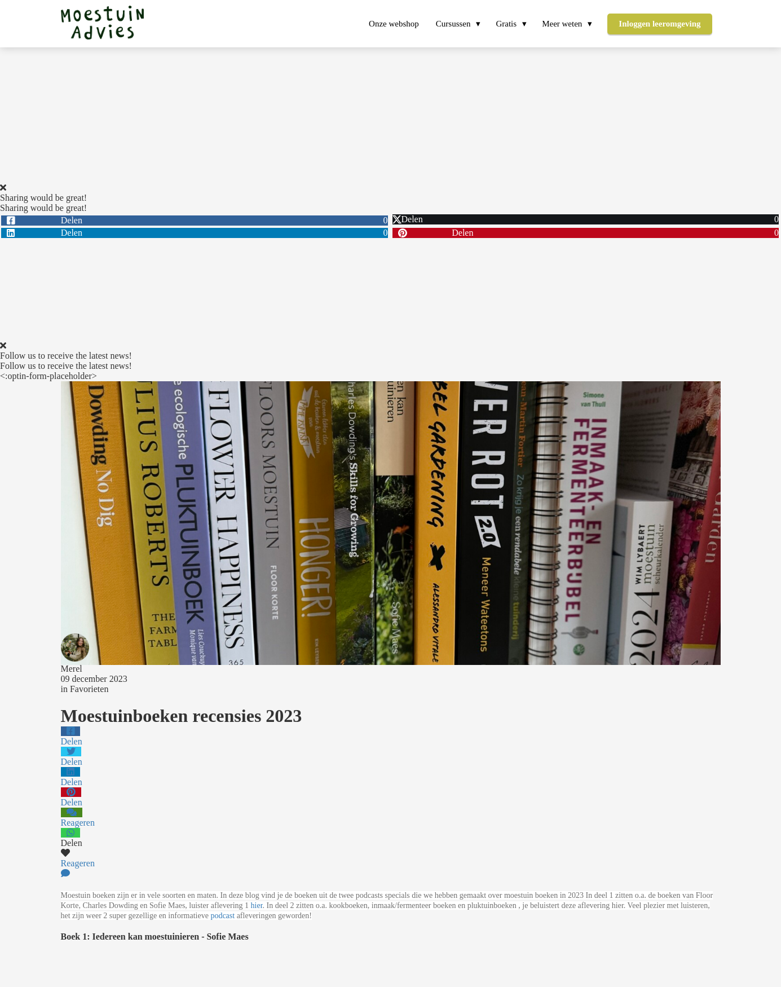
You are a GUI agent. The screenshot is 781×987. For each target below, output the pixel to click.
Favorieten (89, 689)
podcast (222, 915)
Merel (71, 668)
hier (257, 905)
